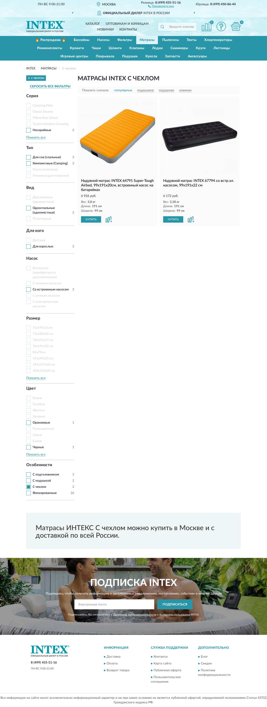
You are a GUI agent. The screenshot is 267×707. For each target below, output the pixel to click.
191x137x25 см (44, 364)
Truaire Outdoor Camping (50, 124)
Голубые (39, 404)
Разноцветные (43, 428)
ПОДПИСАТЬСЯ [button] (174, 604)
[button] (161, 6)
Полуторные (42, 218)
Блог (204, 656)
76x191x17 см (43, 340)
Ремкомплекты (49, 48)
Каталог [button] (93, 23)
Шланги (115, 48)
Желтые (39, 410)
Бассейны (81, 40)
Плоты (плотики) (45, 169)
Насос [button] (32, 259)
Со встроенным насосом (51, 289)
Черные (38, 447)
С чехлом (39, 486)
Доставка (113, 656)
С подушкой (42, 480)
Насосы (103, 40)
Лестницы (221, 48)
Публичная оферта (167, 670)
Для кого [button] (35, 231)
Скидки (206, 663)
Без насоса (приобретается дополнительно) (45, 273)
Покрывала (105, 56)
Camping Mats (43, 105)
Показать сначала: (95, 90)
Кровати (77, 48)
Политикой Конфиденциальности (134, 614)
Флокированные (45, 493)
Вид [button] (30, 188)
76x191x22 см (43, 346)
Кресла (151, 56)
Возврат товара (118, 670)
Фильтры (124, 40)
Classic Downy (43, 111)
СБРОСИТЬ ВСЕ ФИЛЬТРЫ (50, 86)
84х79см (39, 352)
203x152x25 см (44, 370)
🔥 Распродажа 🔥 (50, 40)
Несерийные (42, 130)
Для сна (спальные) (47, 157)
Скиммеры (179, 48)
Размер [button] (33, 318)
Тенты (191, 40)
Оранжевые (41, 422)
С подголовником (46, 474)
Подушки (130, 56)
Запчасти (172, 56)
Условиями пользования (174, 614)
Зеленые (39, 416)
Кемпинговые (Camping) (50, 163)
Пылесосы (170, 40)
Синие (37, 441)
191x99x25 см (43, 358)
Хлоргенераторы (218, 40)
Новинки (105, 29)
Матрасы (147, 40)
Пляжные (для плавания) (51, 175)
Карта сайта (162, 663)
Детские (39, 240)
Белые (37, 398)
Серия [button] (32, 96)
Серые (37, 435)
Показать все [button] (35, 137)
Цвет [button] (31, 389)
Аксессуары (197, 56)
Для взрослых (43, 246)
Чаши (96, 48)
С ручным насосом (46, 295)
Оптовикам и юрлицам (127, 23)
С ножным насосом (47, 283)
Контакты (128, 29)
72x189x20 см (43, 334)
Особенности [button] (39, 465)
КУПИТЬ (91, 219)
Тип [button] (29, 148)
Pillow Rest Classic (45, 118)
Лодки (157, 48)
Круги (201, 48)
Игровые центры (74, 56)
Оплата (112, 663)
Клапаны (136, 48)
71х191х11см (42, 327)
